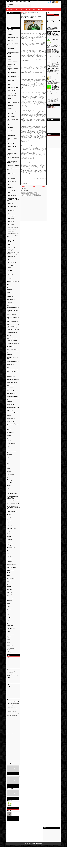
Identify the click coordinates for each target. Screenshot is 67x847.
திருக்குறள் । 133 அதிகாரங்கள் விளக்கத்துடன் (11, 785)
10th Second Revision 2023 (11, 96)
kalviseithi (25, 12)
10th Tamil (8, 110)
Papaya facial (9, 561)
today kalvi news (10, 625)
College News (9, 454)
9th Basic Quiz (9, 401)
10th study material (10, 105)
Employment (9, 471)
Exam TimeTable (9, 480)
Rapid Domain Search (46, 845)
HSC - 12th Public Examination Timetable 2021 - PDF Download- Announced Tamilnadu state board (12, 494)
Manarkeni (9, 545)
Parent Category (19, 1)
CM (7, 452)
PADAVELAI (10, 5)
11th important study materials (12, 146)
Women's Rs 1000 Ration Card (12, 633)
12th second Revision (10, 250)
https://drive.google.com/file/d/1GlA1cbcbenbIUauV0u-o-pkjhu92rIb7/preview (13, 497)
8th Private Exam (9, 367)
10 (7, 32)
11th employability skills (11, 135)
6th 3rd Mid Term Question (11, 299)
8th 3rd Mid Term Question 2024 (12, 349)
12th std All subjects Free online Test (13, 254)
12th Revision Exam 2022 (11, 247)
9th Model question (10, 410)
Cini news (8, 449)
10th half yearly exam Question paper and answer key (13, 672)
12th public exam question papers (12, 227)
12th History (9, 213)
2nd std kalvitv (9, 278)
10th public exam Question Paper (12, 70)
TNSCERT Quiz (9, 617)
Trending (8, 631)
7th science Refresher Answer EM (12, 341)
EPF (7, 477)
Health (29, 1)
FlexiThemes (22, 845)
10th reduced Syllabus (10, 80)
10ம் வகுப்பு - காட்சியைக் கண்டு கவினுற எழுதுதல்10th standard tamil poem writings (13, 819)
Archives (56, 14)
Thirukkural (9, 609)
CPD (8, 457)
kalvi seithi (9, 520)
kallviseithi (9, 517)
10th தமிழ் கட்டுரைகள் (11, 707)
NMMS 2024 (9, 556)
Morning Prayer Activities (11, 547)
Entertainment (9, 476)
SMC (8, 597)
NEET (8, 550)
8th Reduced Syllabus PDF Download (13, 371)
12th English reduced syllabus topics (13, 201)
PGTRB (8, 562)
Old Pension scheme (10, 558)
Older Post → (44, 186)
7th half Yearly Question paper (12, 332)
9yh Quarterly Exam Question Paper (12, 424)
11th (8, 124)
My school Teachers (10, 548)
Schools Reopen (10, 594)
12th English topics (10, 203)
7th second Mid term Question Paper (13, 343)
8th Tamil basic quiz (10, 385)
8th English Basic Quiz (10, 355)
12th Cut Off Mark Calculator (11, 195)
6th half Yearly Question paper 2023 (13, 307)
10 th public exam (10, 34)
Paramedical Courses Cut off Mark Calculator (13, 798)
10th (8, 35)
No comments (33, 19)
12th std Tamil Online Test (11, 256)
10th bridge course (10, 40)
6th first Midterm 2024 (10, 304)
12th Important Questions (11, 216)
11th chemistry (9, 133)
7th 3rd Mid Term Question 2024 (12, 327)
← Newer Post (23, 186)
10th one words (9, 59)
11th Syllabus (9, 175)
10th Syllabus (9, 108)
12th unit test (9, 268)
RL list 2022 (9, 581)
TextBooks (9, 608)
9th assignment (9, 399)
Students (8, 601)
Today (8, 623)
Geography (9, 485)
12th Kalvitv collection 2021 (11, 219)
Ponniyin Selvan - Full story (11, 567)
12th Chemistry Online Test (11, 190)
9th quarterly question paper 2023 (12, 412)
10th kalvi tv (9, 56)
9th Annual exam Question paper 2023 (13, 396)
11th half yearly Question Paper (12, 144)
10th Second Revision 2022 (11, 95)
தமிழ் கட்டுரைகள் (10, 645)
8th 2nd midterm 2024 (10, 346)
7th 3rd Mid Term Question (11, 326)
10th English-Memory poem (11, 42)
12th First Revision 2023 (11, 210)
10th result (9, 84)
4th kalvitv (8, 284)
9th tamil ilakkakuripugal (11, 418)
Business (12, 9)
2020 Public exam (10, 274)
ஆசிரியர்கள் (9, 636)
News (8, 553)
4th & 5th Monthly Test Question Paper (13, 281)
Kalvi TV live (9, 523)
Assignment (9, 440)
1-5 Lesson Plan (9, 31)
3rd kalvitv (8, 279)
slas (8, 595)
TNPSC (8, 614)
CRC (8, 460)
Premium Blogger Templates (38, 845)
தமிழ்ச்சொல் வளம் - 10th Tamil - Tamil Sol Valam (13, 808)
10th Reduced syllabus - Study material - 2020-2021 (12, 82)
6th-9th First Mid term (10, 323)
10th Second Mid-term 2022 (11, 93)
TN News (8, 612)
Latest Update (9, 539)
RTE (7, 583)
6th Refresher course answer (12, 314)
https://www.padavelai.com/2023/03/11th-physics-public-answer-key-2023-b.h (13, 507)
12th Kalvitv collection (10, 218)
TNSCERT (8, 615)
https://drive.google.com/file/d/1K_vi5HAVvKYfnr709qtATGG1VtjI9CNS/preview (13, 504)
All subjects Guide (10, 430)
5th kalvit (8, 292)
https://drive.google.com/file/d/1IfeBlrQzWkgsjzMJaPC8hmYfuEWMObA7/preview (13, 500)
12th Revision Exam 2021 (11, 246)
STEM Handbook (10, 598)
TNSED (8, 620)
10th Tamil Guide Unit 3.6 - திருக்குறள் (56, 60)
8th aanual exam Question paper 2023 (13, 351)
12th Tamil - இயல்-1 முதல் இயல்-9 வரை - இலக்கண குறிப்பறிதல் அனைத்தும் (55, 87)
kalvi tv (8, 522)
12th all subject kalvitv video (11, 181)
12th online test (9, 226)
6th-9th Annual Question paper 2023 (13, 321)
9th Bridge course (10, 402)
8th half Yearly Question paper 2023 (13, 361)
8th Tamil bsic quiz (10, 387)
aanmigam (9, 427)
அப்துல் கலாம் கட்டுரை (11, 634)
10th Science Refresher (11, 92)
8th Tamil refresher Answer (11, 391)
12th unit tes (9, 267)
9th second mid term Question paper (13, 413)
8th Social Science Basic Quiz (12, 382)
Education (8, 465)
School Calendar (10, 587)
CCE (7, 444)
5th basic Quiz (9, 289)
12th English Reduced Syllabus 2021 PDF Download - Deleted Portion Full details (13, 199)
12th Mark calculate (10, 221)
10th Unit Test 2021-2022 (11, 116)
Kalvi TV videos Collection (11, 528)
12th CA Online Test (10, 187)
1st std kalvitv (9, 270)
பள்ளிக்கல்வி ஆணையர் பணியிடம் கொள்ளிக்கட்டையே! (31, 16)
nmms (8, 555)
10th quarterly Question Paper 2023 (13, 78)
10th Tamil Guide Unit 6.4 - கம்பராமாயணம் (52, 96)
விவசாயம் (9, 652)
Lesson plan (9, 541)
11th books (9, 129)
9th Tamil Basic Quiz (10, 416)
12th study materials (10, 257)
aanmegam (9, 426)
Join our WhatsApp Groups (11, 516)
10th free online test (10, 48)
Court (8, 455)
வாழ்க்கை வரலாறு (10, 651)
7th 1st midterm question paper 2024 (13, 324)
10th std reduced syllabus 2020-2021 (13, 102)
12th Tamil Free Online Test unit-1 (12, 264)
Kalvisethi (8, 533)
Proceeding (9, 569)
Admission (9, 429)
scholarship (9, 586)
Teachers (8, 606)
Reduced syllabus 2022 (11, 578)
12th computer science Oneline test (13, 193)
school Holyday (9, 589)
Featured (24, 1)
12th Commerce (9, 192)
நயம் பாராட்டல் (10, 647)
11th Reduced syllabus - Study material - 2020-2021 (12, 159)
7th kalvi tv (9, 335)
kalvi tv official (9, 525)
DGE (8, 463)
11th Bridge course (10, 132)
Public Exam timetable (10, 570)
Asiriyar (8, 438)
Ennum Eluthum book (10, 474)
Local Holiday (9, 542)
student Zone (9, 600)
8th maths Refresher (10, 366)
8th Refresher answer (10, 373)
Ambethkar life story (10, 432)
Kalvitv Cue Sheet (10, 534)
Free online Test (9, 483)
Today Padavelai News (10, 628)
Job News (9, 514)
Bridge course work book (11, 441)
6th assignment (9, 302)
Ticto (8, 611)
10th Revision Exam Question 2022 (12, 87)
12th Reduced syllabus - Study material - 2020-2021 (12, 238)
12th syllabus (9, 259)
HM (7, 491)
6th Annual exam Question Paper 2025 (13, 301)
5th (7, 286)
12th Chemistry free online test (12, 189)
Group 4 (8, 488)
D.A (7, 462)
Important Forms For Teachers (12, 511)
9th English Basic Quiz (10, 404)
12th (8, 179)
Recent (8, 576)
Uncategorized (40, 9)
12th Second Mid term (10, 249)
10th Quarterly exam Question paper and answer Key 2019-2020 (13, 74)
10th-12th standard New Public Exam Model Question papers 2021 (13, 122)
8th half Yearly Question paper (12, 359)
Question (8, 572)
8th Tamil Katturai (10, 388)
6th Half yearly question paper (12, 305)
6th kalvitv (8, 308)
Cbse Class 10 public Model (11, 443)
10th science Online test (11, 90)
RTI (7, 584)
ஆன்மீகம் (8, 639)
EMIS (8, 469)
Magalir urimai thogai (10, 544)
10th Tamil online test (10, 114)
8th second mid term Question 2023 (13, 379)
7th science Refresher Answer (12, 340)
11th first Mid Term (10, 136)
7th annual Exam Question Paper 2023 (13, 329)
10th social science (10, 98)
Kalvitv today (9, 536)
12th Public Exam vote (10, 231)
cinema (8, 448)
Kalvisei (8, 530)
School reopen (9, 592)
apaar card (9, 435)
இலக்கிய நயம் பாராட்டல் (11, 640)
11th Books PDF (9, 130)
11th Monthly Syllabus (10, 149)
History (8, 490)
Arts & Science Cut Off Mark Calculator (12, 773)
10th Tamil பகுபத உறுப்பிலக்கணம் (13, 111)
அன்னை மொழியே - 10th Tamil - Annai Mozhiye (55, 77)
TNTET (8, 622)
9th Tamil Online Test (10, 421)
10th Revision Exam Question (12, 85)
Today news (9, 626)
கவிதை (8, 642)
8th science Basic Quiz (11, 376)
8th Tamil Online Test (10, 390)
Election (8, 468)
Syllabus (8, 603)
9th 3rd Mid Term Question (11, 393)
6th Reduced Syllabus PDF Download (13, 312)
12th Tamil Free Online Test (11, 262)
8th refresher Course (10, 374)
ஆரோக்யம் (9, 637)
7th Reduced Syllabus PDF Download (13, 337)
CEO (8, 446)
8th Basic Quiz (9, 354)
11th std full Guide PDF (11, 173)
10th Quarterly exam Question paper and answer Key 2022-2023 (13, 77)
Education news (9, 466)
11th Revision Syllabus (10, 167)
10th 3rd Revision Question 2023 (12, 37)
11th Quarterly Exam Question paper (13, 157)
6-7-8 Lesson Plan (10, 296)
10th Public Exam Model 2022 (12, 64)
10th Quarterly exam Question (12, 72)
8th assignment (9, 352)
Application (9, 437)
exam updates (9, 482)
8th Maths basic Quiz (10, 364)
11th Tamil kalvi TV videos (11, 178)
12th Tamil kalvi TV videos (11, 265)
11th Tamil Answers (10, 176)
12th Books (9, 184)
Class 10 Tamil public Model (11, 451)
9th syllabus (9, 415)
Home (8, 1)
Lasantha (32, 845)
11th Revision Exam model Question (13, 165)
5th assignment (9, 287)
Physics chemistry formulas (11, 564)
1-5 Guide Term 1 (10, 29)
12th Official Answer (10, 224)
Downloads (12, 1)
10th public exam (10, 62)
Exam (8, 479)
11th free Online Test (10, 143)
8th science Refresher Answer (12, 377)
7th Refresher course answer (12, 338)
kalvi (8, 519)
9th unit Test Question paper (11, 423)
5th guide (8, 290)
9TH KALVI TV (9, 409)
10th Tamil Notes (10, 113)
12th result (9, 244)
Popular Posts (50, 14)
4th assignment (9, 283)
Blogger (40, 843)
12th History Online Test (11, 215)
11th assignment (10, 127)
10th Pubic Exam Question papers (12, 61)
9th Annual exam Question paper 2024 (13, 398)
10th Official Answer (10, 58)
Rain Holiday (9, 573)
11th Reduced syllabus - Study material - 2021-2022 (12, 162)
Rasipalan (8, 575)
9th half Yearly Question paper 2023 (13, 407)
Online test (9, 559)
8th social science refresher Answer (13, 384)
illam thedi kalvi (9, 509)
